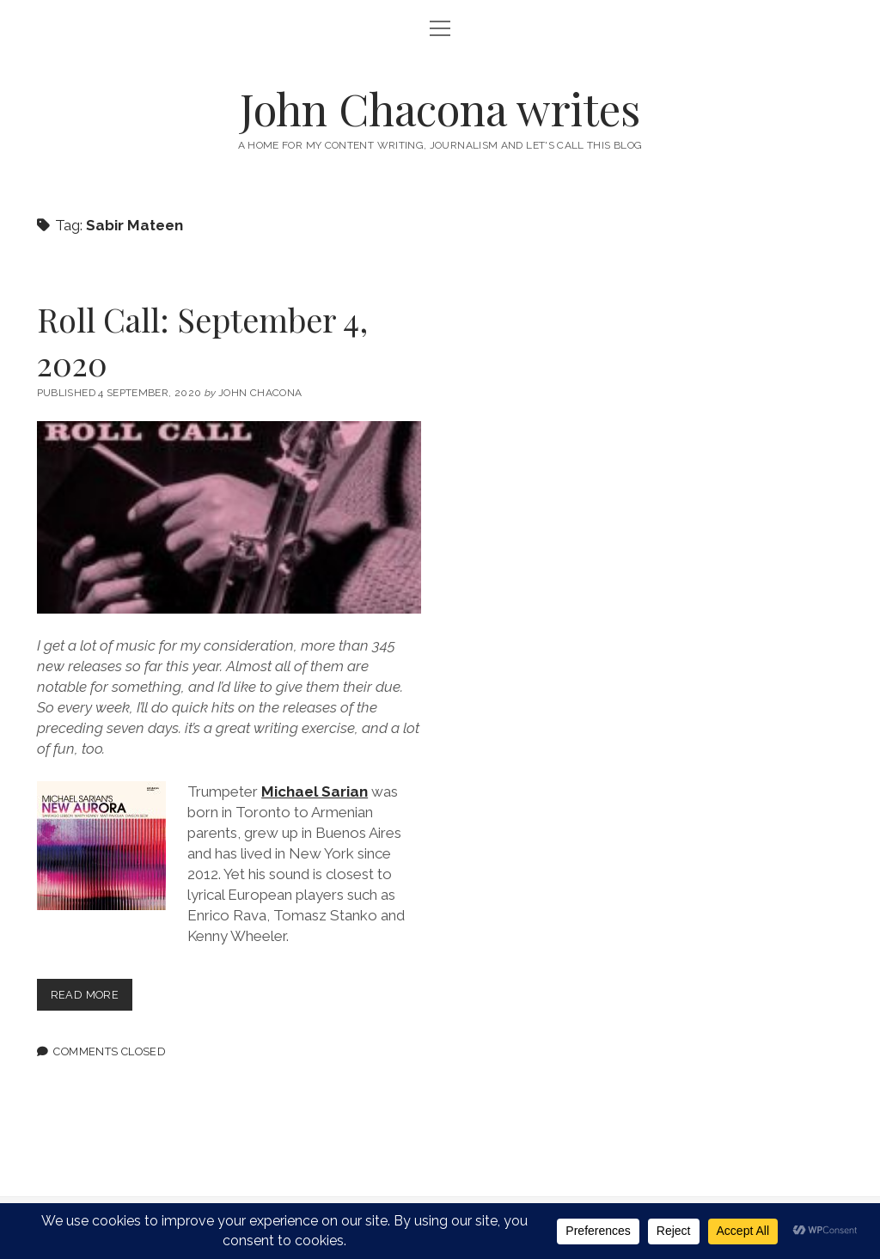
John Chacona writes (440, 108)
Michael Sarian (314, 791)
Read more (91, 998)
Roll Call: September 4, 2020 (202, 341)
